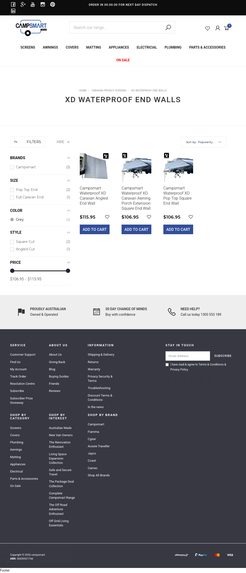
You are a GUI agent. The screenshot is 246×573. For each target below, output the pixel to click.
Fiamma (93, 432)
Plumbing (16, 442)
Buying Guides (59, 376)
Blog (52, 369)
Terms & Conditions (211, 364)
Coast (92, 460)
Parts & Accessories (24, 478)
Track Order (18, 376)
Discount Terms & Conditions (100, 398)
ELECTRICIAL (147, 47)
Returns (93, 362)
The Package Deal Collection (61, 484)
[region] (40, 211)
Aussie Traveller (99, 446)
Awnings (16, 449)
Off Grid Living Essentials (59, 523)
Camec (93, 468)
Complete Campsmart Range (62, 495)
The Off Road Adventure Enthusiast (58, 509)
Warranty (94, 369)
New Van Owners (61, 435)
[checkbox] (40, 167)
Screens (15, 428)
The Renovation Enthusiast (60, 444)
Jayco (92, 453)
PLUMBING (173, 47)
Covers (15, 435)
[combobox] (122, 27)
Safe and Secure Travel (60, 472)
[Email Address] (188, 356)
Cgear (92, 439)
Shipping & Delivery (101, 354)
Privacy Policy (179, 369)
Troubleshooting (99, 388)
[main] (153, 196)
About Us (55, 354)
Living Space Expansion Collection (58, 458)
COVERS (72, 47)
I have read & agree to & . (196, 367)
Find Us (15, 362)
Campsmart (96, 424)
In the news (96, 407)
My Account (18, 369)
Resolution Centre (22, 383)
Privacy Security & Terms (100, 379)
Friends (54, 383)
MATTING (93, 47)
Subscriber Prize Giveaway (21, 400)
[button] (209, 142)
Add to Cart (95, 229)
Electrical (16, 471)
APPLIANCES (119, 47)
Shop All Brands (99, 475)
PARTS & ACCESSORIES (207, 47)
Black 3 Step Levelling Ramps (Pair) (42, 553)
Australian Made (60, 428)
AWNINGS (50, 47)
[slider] (12, 271)
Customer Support (23, 354)
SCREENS (27, 47)
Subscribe (17, 391)
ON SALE (123, 60)
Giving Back (57, 362)
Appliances (17, 464)
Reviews (55, 391)
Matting (15, 457)
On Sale (15, 486)
